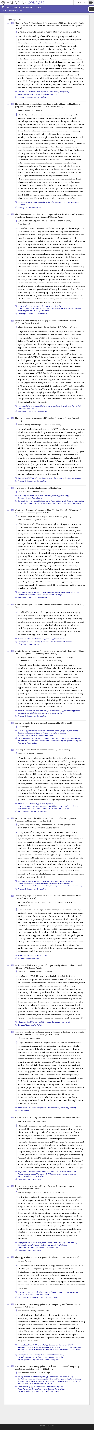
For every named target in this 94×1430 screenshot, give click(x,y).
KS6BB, (70, 1345)
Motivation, (48, 496)
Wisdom (21, 1352)
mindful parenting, (39, 639)
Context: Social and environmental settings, (34, 711)
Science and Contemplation (71, 503)
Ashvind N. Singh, (40, 516)
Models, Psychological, (59, 1245)
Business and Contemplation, (28, 740)
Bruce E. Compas (52, 828)
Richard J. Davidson (44, 971)
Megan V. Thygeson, (26, 902)
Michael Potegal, (25, 1121)
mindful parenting (42, 311)
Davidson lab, (57, 1022)
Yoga (45, 955)
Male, (38, 1174)
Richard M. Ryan (37, 492)
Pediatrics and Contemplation (28, 958)
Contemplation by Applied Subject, (30, 501)
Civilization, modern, (53, 731)
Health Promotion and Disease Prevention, (33, 806)
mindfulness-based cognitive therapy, (46, 478)
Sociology (58, 594)
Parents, (40, 955)
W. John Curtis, (24, 660)
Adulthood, (41, 731)
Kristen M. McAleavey (54, 660)
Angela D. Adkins (40, 519)
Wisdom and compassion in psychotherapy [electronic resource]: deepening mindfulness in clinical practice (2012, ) (47, 1367)
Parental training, (24, 408)
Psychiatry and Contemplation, (53, 1355)
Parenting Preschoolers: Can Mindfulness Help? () (42, 749)
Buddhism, (28, 1345)
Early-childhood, (54, 406)
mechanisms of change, (70, 202)
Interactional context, (63, 592)
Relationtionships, (42, 735)
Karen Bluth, (23, 753)
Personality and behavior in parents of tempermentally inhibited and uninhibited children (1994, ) (48, 966)
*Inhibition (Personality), (35, 1022)
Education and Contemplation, (28, 503)
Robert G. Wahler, (37, 660)
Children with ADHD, (47, 592)
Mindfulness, (64, 92)
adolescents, (30, 311)
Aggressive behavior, (25, 406)
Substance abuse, (53, 1108)
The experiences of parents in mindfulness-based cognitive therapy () (47, 419)
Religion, (39, 1349)
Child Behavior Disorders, (32, 1171)
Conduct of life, (23, 733)
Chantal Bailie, (24, 424)
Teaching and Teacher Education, (49, 808)
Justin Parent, (24, 824)
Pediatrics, (75, 806)
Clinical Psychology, (47, 804)
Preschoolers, (23, 808)
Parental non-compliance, (27, 594)
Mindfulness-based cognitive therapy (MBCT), (34, 1347)
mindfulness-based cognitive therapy (38, 1383)
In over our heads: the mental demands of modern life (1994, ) (43, 722)
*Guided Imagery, (57, 1292)
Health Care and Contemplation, (73, 501)
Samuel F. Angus (24, 1261)
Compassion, (53, 1345)
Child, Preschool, (48, 1171)
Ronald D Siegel (43, 1310)
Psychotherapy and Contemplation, (30, 1357)
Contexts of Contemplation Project (29, 1025)
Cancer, (27, 955)
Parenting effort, (65, 806)
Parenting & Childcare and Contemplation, (57, 642)
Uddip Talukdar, (50, 327)
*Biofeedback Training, (42, 1292)
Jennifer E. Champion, (37, 828)
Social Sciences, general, (26, 94)
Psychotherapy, (61, 733)
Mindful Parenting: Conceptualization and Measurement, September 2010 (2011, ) (49, 605)
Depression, (22, 478)
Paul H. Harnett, (25, 110)
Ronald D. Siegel (43, 1373)
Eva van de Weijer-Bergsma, (29, 221)
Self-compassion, (48, 1349)
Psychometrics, (70, 1174)
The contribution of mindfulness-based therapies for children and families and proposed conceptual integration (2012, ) (47, 105)
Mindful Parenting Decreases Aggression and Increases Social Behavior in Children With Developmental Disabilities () (50, 652)
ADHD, (20, 306)
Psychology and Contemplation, (51, 503)
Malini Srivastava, (25, 327)
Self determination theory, (27, 498)
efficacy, (46, 94)
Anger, (20, 1171)
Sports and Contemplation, (51, 501)
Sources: (7, 11)
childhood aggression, (72, 711)
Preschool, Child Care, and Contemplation (32, 811)
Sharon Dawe (37, 110)
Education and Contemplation (28, 644)
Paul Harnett (35, 1038)
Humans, (27, 1174)
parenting (53, 94)
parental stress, (23, 713)
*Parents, (48, 1022)
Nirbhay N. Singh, (25, 516)
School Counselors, (37, 1294)
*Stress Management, (72, 1292)
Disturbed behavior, (40, 406)
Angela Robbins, (71, 902)
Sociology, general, (74, 308)
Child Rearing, (47, 1243)
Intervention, (54, 92)
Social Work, (32, 808)
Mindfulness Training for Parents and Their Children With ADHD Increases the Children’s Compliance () (48, 511)
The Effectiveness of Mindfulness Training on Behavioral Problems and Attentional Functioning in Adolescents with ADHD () (50, 215)
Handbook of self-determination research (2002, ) (38, 487)
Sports (39, 498)
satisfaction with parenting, (40, 713)
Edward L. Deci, (24, 492)
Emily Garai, (35, 824)
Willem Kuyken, (37, 424)
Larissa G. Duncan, (45, 32)
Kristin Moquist (24, 905)
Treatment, (22, 311)
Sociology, (39, 94)
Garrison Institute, (25, 639)
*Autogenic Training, (25, 1292)
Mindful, (78, 406)
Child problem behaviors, (49, 881)
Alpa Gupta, (39, 327)
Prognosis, (61, 1174)
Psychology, (64, 496)
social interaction (56, 713)
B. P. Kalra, (62, 327)
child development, (54, 202)
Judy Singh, (68, 516)
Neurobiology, (57, 1347)
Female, (20, 1174)
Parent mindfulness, (25, 886)
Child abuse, (22, 1108)
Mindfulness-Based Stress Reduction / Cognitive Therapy (37, 1297)
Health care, (39, 496)
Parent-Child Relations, (48, 1174)
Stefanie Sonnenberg (52, 424)
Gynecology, (65, 406)
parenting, (64, 478)
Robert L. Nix (74, 32)
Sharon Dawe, (24, 1038)
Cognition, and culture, (69, 731)
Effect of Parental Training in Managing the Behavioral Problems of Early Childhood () (45, 321)
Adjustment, (32, 731)
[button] (91, 2)
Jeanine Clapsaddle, (56, 902)
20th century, (23, 731)
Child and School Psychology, (38, 92)
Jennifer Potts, (70, 824)
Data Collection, (60, 1171)
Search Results (16, 11)
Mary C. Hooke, (41, 902)
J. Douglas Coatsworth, (27, 32)
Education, (30, 496)
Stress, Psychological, (25, 1176)
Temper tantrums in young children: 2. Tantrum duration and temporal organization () (45, 1187)
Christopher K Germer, (27, 1310)
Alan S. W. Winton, (25, 519)
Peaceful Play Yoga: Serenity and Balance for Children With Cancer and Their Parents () (48, 897)
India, (72, 406)
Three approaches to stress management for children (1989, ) (47, 1257)
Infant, (33, 1174)
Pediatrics (34, 408)
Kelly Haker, (23, 828)
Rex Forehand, (47, 824)
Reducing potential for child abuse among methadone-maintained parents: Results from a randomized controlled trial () (49, 1033)
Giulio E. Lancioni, (55, 516)
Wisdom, (21, 1383)
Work (51, 735)
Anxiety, (21, 955)
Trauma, (78, 1349)
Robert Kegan (23, 727)
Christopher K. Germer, (27, 1373)
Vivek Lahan (73, 327)
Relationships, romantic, (27, 735)
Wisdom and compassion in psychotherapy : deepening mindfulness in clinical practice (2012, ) (47, 1305)
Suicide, (71, 1349)
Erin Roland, (58, 824)
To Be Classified (23, 1111)
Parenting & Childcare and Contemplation (32, 97)
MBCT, (29, 478)
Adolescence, (22, 92)
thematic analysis (74, 478)
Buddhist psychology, (40, 1345)
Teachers (47, 1294)
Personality (66, 1022)
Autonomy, (22, 496)
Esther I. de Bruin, (64, 221)
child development (40, 1176)
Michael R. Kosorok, (41, 1192)
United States (59, 639)
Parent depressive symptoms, (59, 883)
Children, (33, 955)
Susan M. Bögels (24, 224)
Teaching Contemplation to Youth (29, 207)
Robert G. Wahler (36, 753)
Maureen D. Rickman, (27, 971)
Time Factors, (39, 1247)
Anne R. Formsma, (48, 221)
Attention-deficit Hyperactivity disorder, (47, 306)
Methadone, (32, 1108)
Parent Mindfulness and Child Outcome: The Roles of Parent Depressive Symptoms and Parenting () (45, 819)
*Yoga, (20, 1294)
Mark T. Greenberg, (61, 32)
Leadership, (33, 733)
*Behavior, (22, 1022)
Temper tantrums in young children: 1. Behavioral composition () (48, 1117)
